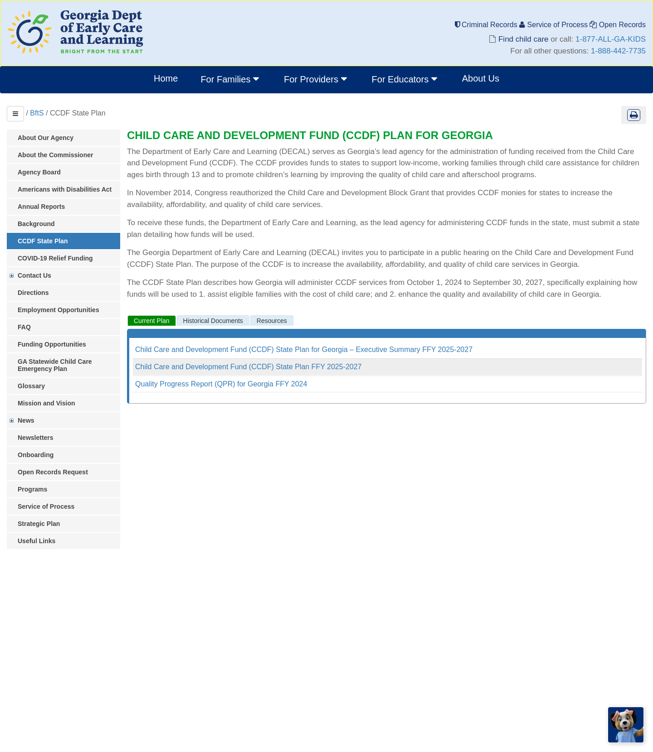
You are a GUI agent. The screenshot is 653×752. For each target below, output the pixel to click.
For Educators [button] (405, 78)
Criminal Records (487, 25)
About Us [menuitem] (480, 78)
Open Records (618, 25)
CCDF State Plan (43, 241)
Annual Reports (41, 206)
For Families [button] (230, 78)
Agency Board (39, 172)
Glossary (31, 386)
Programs (32, 489)
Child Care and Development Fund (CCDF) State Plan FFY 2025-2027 (248, 367)
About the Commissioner (55, 155)
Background (36, 223)
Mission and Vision (46, 403)
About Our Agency (45, 137)
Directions (33, 292)
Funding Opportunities (52, 344)
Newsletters (36, 437)
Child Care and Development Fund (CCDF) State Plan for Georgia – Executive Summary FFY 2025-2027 (304, 349)
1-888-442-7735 (618, 51)
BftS (37, 113)
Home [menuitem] (166, 78)
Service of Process (554, 25)
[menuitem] (230, 79)
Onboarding (36, 454)
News (26, 420)
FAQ (24, 327)
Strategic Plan (39, 523)
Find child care (523, 39)
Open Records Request (53, 472)
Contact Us (34, 275)
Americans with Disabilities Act (65, 189)
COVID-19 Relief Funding (55, 258)
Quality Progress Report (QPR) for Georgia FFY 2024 (221, 384)
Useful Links (36, 541)
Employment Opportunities (58, 309)
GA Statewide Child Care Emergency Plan (55, 365)
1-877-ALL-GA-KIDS (610, 39)
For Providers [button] (316, 78)
